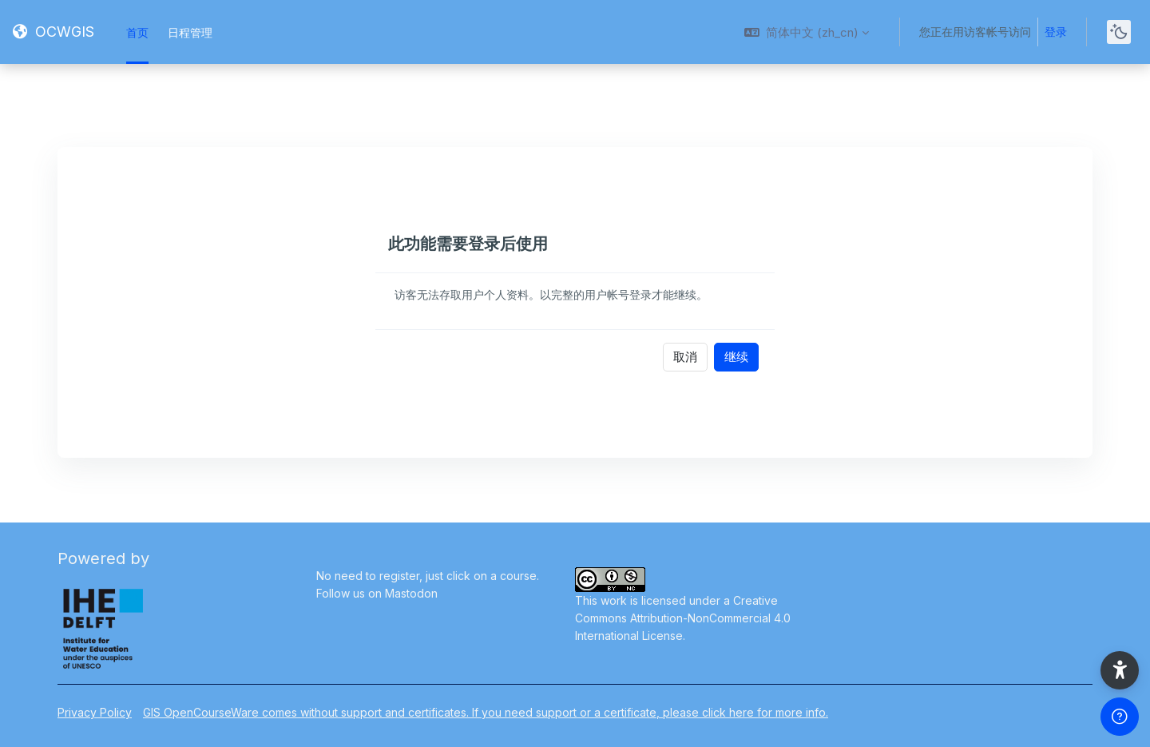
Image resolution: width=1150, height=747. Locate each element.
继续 (736, 356)
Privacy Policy (95, 712)
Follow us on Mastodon (377, 593)
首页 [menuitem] (137, 32)
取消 (685, 356)
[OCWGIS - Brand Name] (53, 32)
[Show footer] (1119, 716)
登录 (1056, 31)
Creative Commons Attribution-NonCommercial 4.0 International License (683, 618)
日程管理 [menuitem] (190, 32)
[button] (806, 32)
